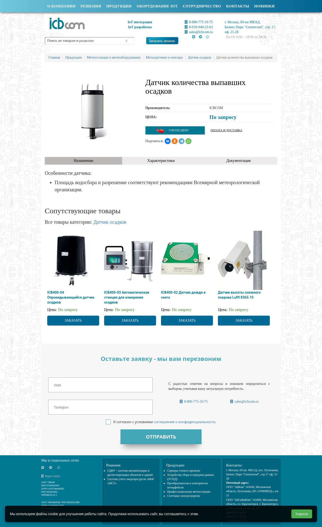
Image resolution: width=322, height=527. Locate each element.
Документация (238, 160)
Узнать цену (172, 130)
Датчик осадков (109, 222)
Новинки (264, 6)
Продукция (119, 6)
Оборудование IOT (157, 6)
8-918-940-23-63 (199, 27)
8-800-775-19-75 (199, 22)
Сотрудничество (202, 6)
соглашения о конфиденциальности (184, 421)
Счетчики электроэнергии (183, 496)
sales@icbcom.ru (199, 32)
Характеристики (161, 160)
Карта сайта (50, 476)
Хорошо (301, 514)
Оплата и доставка (226, 130)
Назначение (83, 160)
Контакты (237, 6)
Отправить (161, 436)
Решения (91, 6)
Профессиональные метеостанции (188, 491)
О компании (61, 6)
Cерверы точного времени (183, 470)
